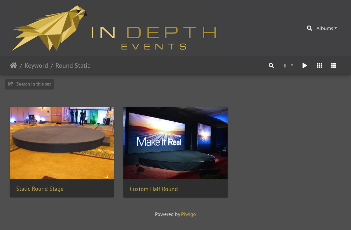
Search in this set (29, 84)
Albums (325, 28)
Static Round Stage (39, 188)
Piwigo (188, 214)
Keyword (36, 65)
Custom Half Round (154, 189)
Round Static (72, 65)
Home (13, 65)
